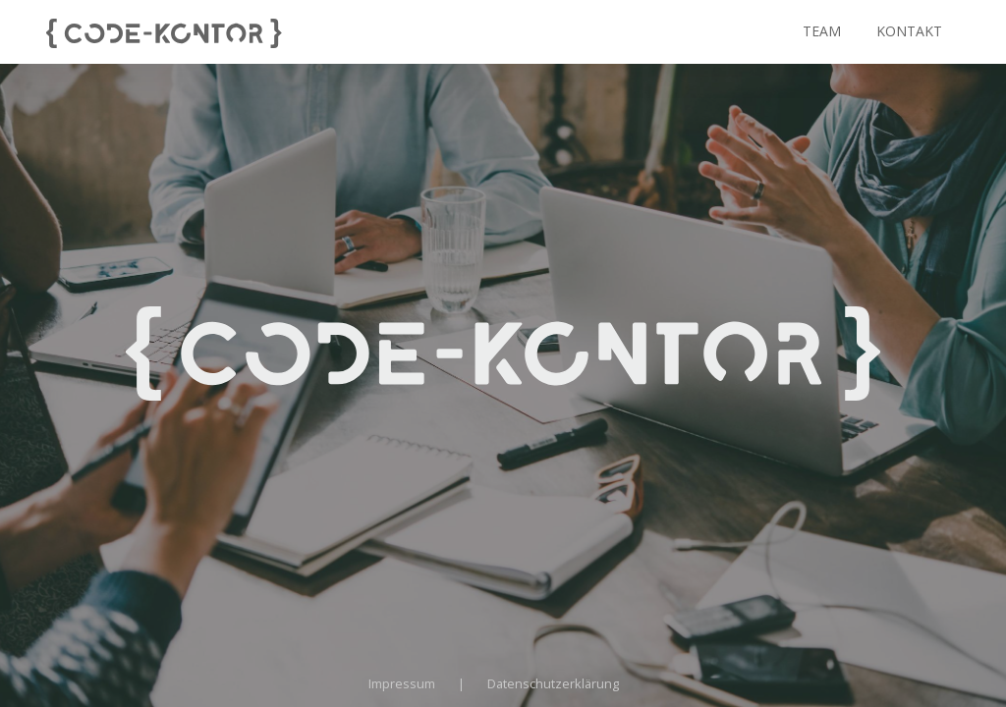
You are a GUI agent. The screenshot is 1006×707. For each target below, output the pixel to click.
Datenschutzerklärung (553, 683)
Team (822, 31)
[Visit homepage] (164, 32)
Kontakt (909, 31)
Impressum (401, 683)
